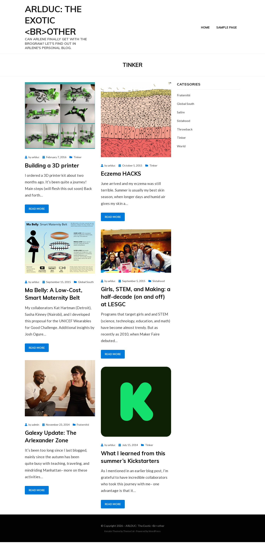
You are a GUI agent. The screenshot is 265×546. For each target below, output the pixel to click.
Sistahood (158, 284)
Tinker (77, 161)
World (181, 150)
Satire (181, 116)
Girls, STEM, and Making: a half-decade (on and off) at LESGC (135, 300)
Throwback (185, 133)
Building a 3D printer (52, 169)
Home (205, 29)
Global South (86, 285)
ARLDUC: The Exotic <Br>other (56, 22)
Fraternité (83, 428)
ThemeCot (128, 535)
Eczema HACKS (121, 177)
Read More (37, 212)
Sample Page (226, 29)
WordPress (155, 535)
